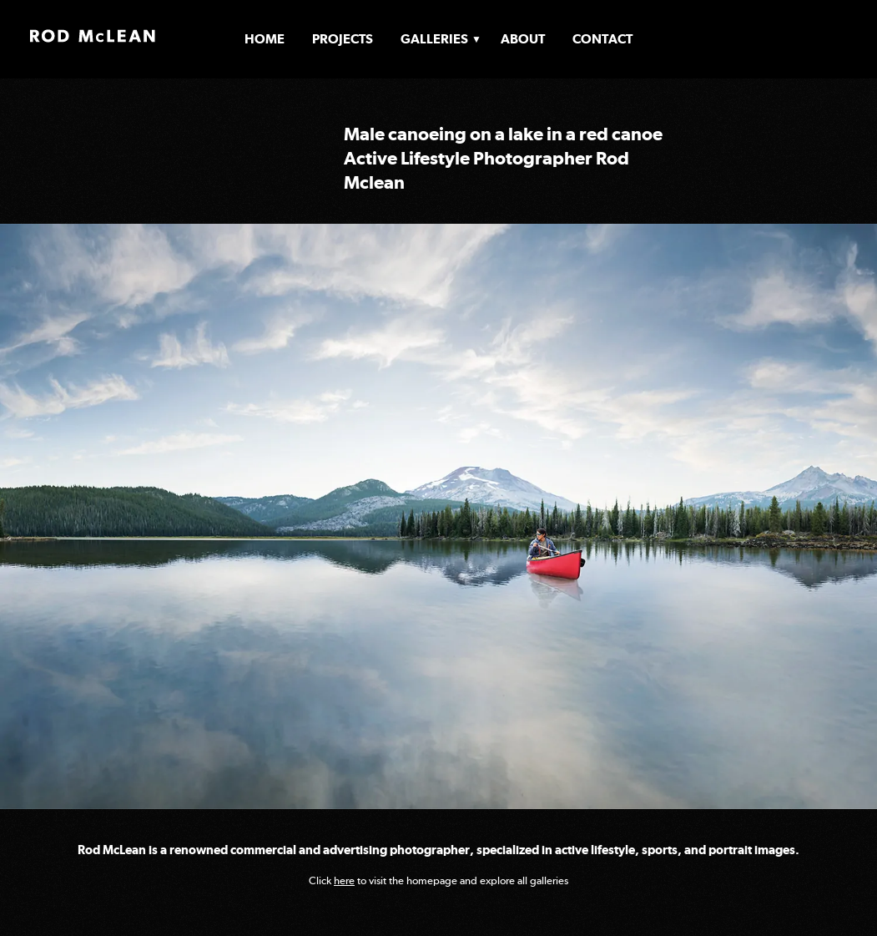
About (523, 39)
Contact (602, 39)
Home (264, 39)
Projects (342, 39)
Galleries (434, 39)
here (344, 880)
